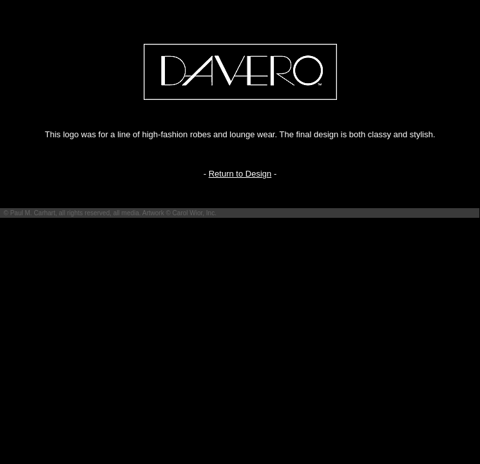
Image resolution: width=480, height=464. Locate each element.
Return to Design (240, 174)
